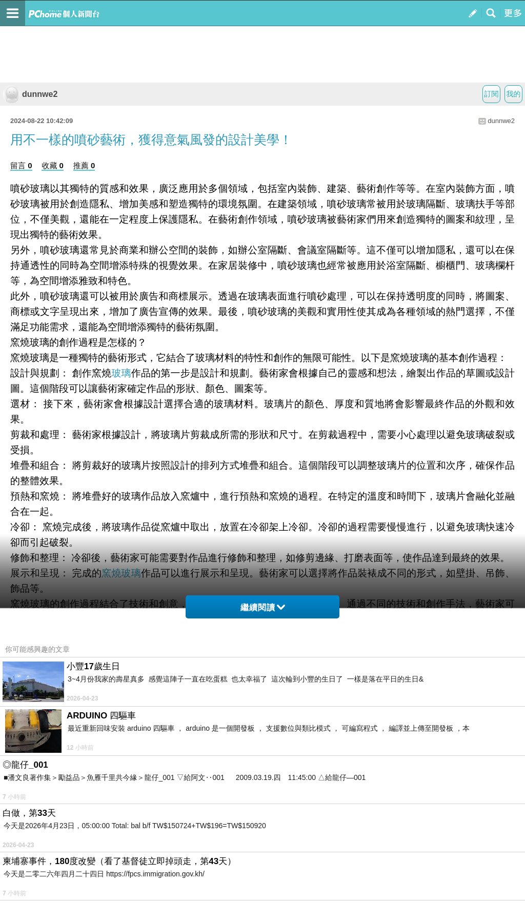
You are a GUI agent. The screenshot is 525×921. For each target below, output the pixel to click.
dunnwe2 (30, 94)
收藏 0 (53, 165)
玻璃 (121, 373)
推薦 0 (84, 165)
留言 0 (21, 165)
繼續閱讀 (262, 607)
